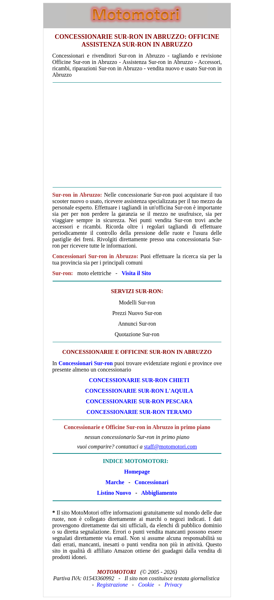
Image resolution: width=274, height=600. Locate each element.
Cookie (146, 585)
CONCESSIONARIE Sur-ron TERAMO (139, 412)
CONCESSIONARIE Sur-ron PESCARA (139, 401)
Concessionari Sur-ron (86, 363)
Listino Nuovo (114, 493)
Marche (115, 482)
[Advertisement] (137, 134)
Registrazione (112, 585)
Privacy (173, 585)
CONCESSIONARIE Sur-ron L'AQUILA (139, 391)
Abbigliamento (159, 493)
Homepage (137, 472)
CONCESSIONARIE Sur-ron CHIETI (139, 380)
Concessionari (151, 482)
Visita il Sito (136, 273)
